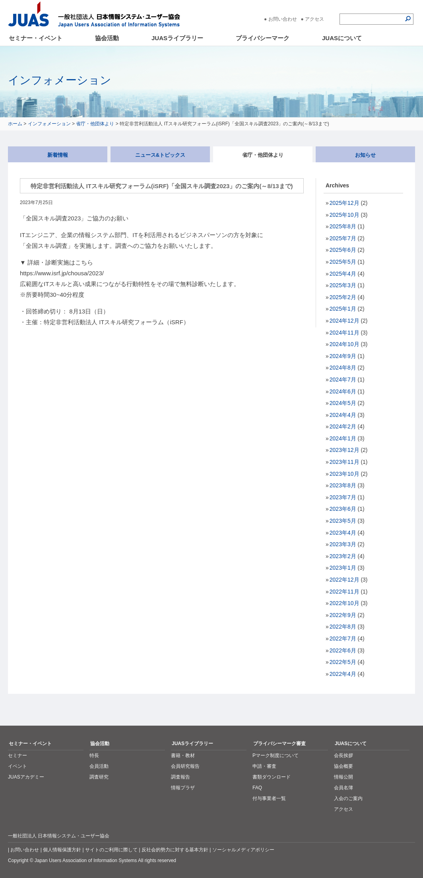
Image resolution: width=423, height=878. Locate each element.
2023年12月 (344, 450)
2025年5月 (343, 262)
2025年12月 (344, 203)
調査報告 (180, 777)
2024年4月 (343, 415)
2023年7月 (343, 497)
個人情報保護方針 (62, 850)
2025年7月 (343, 238)
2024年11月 (344, 332)
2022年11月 (344, 591)
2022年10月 (344, 603)
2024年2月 (343, 426)
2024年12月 (344, 320)
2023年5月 (343, 521)
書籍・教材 (183, 755)
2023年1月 (343, 568)
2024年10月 (344, 344)
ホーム (15, 124)
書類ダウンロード (271, 777)
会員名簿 (343, 787)
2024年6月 (343, 391)
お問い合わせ (282, 19)
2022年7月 (343, 638)
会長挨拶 (343, 755)
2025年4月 (343, 274)
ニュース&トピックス (160, 155)
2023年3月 (343, 544)
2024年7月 (343, 379)
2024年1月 (343, 438)
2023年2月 (343, 556)
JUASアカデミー (26, 777)
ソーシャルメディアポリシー (243, 850)
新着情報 (57, 155)
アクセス (314, 19)
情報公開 (343, 777)
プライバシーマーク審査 (279, 743)
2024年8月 (343, 367)
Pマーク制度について (275, 755)
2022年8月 (343, 626)
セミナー (17, 755)
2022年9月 (343, 615)
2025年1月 (343, 309)
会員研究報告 (185, 766)
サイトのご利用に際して (111, 850)
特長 (94, 755)
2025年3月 (343, 285)
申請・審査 (264, 766)
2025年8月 (343, 226)
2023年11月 (344, 462)
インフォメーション (49, 124)
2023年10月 (344, 474)
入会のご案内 (348, 798)
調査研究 (99, 777)
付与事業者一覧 (269, 798)
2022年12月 (344, 579)
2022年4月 (343, 674)
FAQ (257, 787)
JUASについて (342, 38)
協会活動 (107, 38)
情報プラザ (183, 787)
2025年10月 (344, 215)
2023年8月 (343, 485)
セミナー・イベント (35, 38)
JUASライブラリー (177, 38)
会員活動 (99, 766)
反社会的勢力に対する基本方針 (175, 850)
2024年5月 (343, 403)
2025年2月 (343, 297)
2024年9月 (343, 356)
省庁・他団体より (95, 124)
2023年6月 (343, 509)
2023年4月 (343, 533)
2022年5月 (343, 662)
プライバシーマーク (262, 38)
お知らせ (365, 155)
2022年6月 (343, 650)
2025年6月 (343, 250)
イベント (17, 766)
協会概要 (343, 766)
